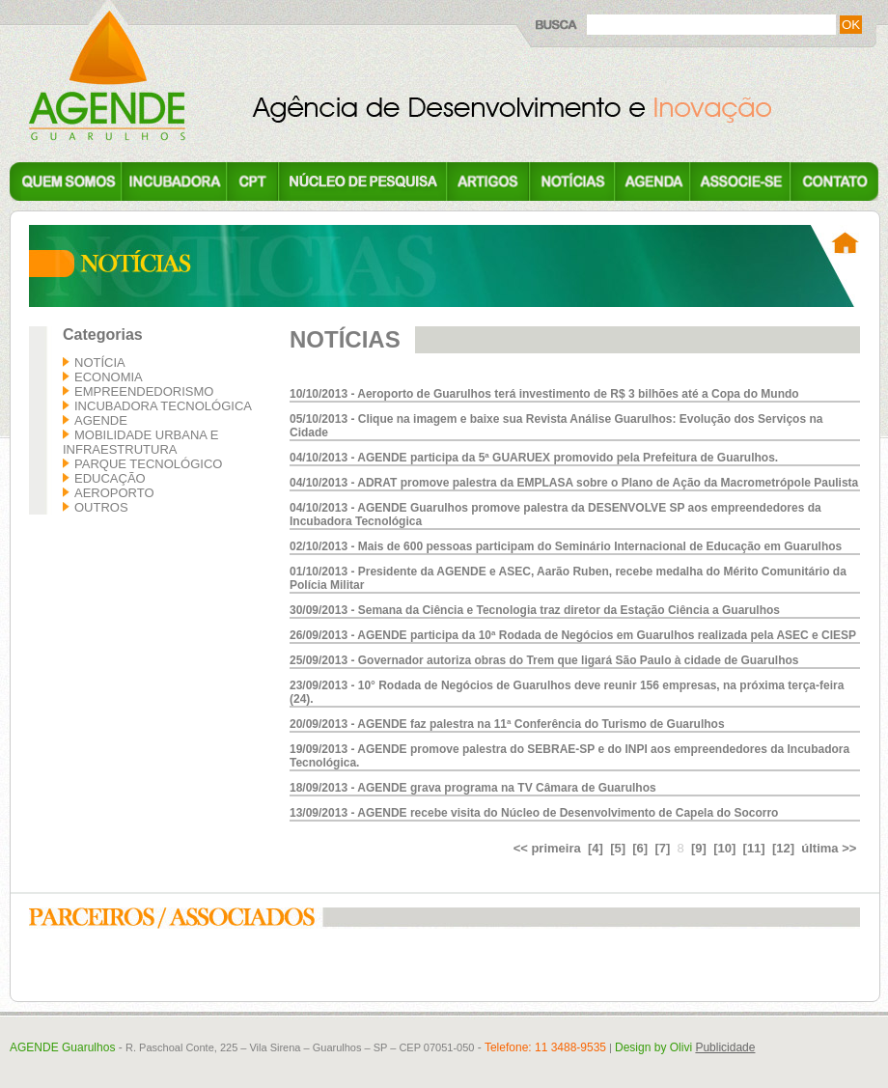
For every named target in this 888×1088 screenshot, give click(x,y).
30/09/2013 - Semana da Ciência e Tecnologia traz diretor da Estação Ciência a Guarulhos (535, 610)
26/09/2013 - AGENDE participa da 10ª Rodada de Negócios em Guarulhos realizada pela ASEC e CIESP (573, 635)
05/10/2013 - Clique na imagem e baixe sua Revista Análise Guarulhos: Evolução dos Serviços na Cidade (556, 425)
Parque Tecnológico (148, 464)
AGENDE (100, 420)
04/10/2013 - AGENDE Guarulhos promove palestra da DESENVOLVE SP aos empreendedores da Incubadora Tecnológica (555, 514)
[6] (640, 848)
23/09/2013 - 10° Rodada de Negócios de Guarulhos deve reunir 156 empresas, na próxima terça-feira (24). (567, 692)
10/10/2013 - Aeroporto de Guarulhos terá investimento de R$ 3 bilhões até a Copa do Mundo (544, 394)
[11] (754, 848)
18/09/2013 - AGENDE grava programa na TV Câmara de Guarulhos (473, 788)
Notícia (99, 362)
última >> (828, 848)
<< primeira (547, 848)
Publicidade (725, 1047)
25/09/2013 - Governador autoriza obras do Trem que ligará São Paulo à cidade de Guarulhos (544, 660)
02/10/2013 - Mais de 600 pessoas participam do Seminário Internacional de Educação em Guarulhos (566, 546)
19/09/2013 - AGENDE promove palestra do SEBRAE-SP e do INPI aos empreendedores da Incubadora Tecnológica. (569, 755)
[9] (699, 848)
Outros (101, 507)
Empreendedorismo (143, 391)
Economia (108, 377)
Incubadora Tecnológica (163, 406)
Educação (110, 478)
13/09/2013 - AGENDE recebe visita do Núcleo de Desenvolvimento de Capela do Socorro (534, 813)
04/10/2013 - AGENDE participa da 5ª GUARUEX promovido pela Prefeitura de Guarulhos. (534, 457)
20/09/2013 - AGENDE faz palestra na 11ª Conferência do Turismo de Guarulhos (507, 724)
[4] (595, 848)
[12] (783, 848)
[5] (617, 848)
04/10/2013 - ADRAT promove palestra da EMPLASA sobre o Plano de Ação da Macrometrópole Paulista (574, 482)
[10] (724, 848)
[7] (662, 848)
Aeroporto (114, 493)
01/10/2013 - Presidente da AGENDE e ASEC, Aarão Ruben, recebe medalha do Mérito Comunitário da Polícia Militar (568, 578)
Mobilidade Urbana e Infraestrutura (141, 442)
